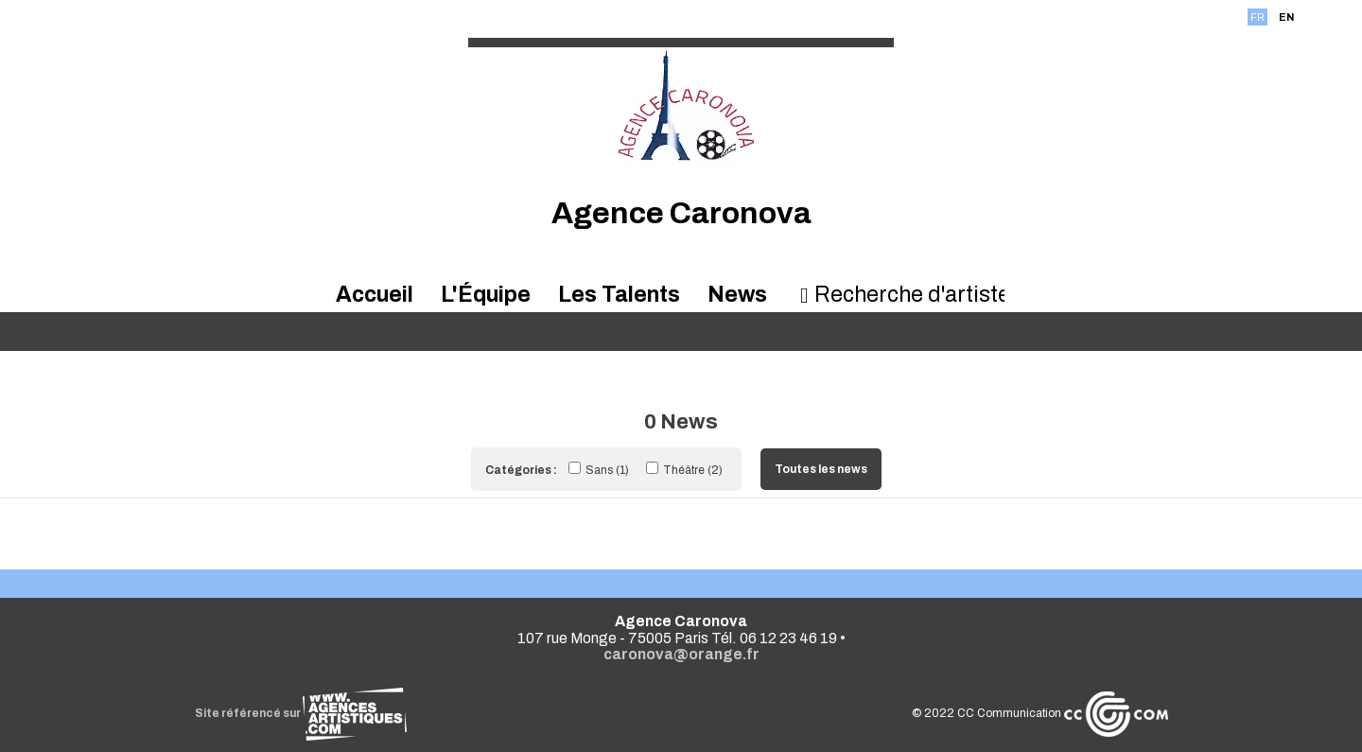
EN (1286, 17)
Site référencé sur (301, 713)
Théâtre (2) (684, 470)
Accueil (374, 294)
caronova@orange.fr (681, 654)
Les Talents (619, 294)
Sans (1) (600, 470)
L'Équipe (486, 294)
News (737, 294)
